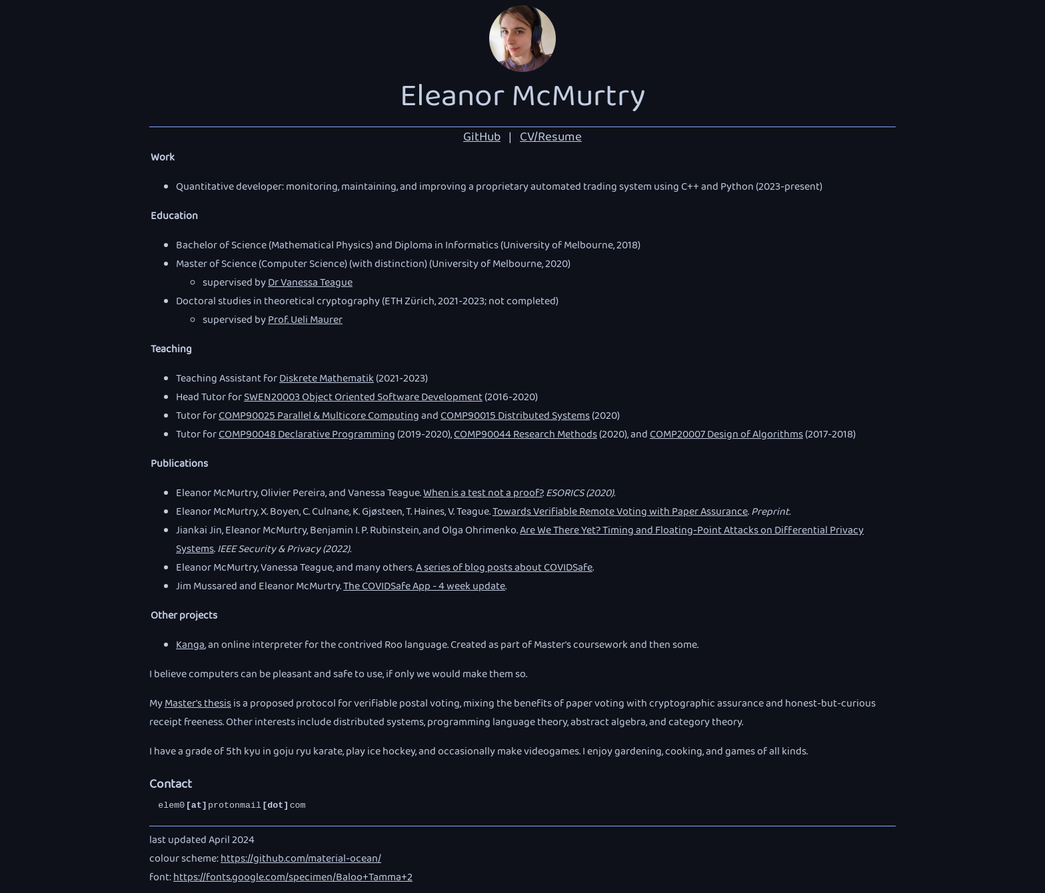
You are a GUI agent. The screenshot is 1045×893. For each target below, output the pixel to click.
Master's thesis (198, 704)
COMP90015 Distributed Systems (515, 417)
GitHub (482, 138)
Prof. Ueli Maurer (305, 321)
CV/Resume (551, 138)
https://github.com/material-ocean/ (301, 859)
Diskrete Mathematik (326, 379)
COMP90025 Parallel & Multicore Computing (319, 417)
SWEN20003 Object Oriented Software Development (363, 398)
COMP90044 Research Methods (525, 435)
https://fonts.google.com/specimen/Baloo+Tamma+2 (293, 878)
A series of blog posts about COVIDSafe (504, 568)
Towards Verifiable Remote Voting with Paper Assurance (620, 512)
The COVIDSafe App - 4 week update (424, 587)
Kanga (190, 646)
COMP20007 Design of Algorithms (726, 435)
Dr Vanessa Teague (310, 283)
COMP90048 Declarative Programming (307, 435)
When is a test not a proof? (482, 494)
